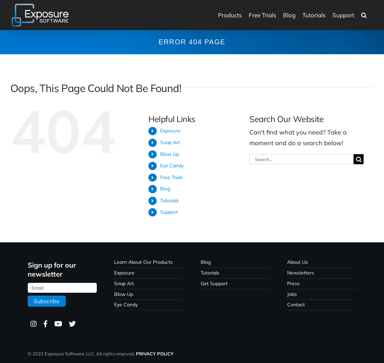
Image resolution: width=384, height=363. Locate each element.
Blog (165, 189)
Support (169, 212)
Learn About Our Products (143, 262)
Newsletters (300, 273)
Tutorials (169, 200)
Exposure (170, 131)
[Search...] (301, 159)
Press (293, 283)
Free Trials (171, 177)
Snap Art (170, 142)
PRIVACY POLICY (154, 353)
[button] (364, 15)
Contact (296, 304)
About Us (297, 262)
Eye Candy (172, 165)
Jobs (292, 294)
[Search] (359, 159)
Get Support (214, 283)
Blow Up (169, 154)
